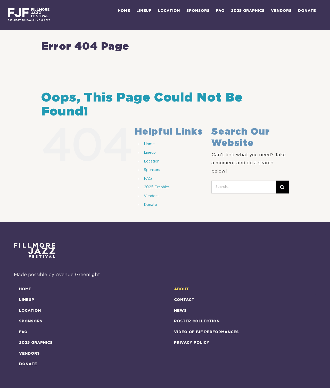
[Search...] (243, 187)
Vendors (151, 196)
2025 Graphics (157, 187)
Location (151, 161)
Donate (150, 205)
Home (149, 144)
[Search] (282, 187)
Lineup (150, 152)
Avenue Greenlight (78, 275)
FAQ (148, 179)
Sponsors (152, 170)
